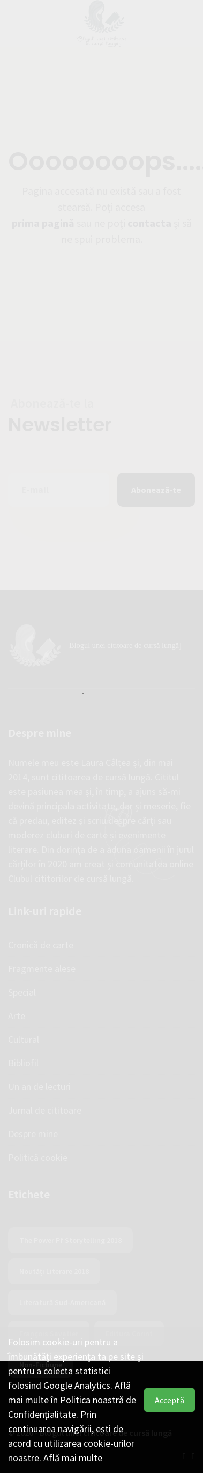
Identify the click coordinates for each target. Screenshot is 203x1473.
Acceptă (169, 1400)
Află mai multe (72, 1458)
